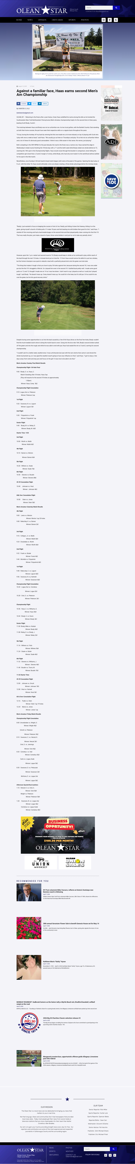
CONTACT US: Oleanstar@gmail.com (74, 1156)
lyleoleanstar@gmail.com (25, 113)
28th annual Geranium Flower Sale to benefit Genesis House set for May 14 (71, 924)
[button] (22, 103)
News (30, 20)
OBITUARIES (54, 1155)
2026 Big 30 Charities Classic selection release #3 (61, 1018)
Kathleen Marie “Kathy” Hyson (54, 962)
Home (19, 20)
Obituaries (57, 20)
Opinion (42, 20)
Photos (85, 20)
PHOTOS (69, 1148)
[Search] (116, 8)
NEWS (51, 1148)
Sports (72, 20)
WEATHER (69, 1151)
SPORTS (52, 1151)
